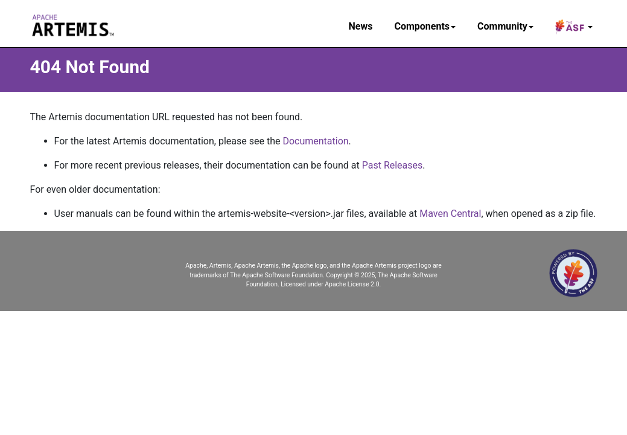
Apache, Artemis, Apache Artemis (232, 265)
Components (425, 26)
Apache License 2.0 (352, 284)
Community (505, 26)
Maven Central (450, 213)
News (361, 26)
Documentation (315, 141)
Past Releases (392, 165)
